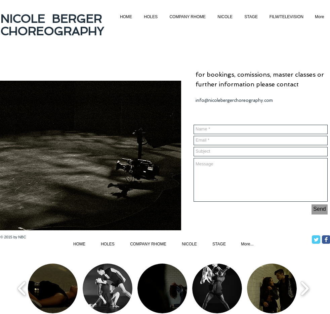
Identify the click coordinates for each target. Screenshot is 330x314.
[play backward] (22, 288)
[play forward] (304, 288)
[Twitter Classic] (316, 239)
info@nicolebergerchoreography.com (234, 100)
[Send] (320, 209)
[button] (53, 288)
